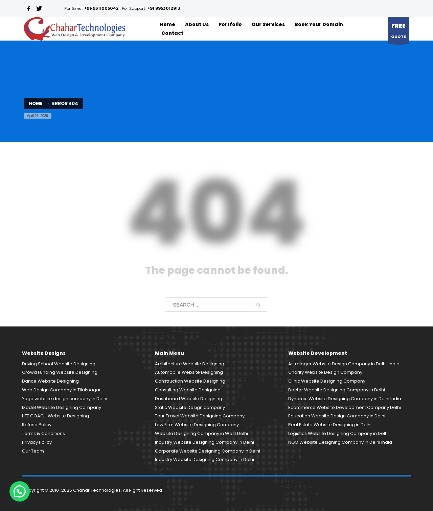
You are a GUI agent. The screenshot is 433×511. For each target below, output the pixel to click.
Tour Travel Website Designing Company (200, 416)
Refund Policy (36, 424)
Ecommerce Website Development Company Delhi (344, 407)
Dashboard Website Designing (188, 398)
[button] (19, 491)
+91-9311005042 (101, 8)
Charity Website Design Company (325, 372)
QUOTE (398, 32)
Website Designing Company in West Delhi (201, 433)
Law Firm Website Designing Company (197, 424)
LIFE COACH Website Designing (55, 416)
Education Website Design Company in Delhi (336, 416)
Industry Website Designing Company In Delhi (204, 442)
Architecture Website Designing (189, 364)
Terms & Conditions (43, 433)
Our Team (33, 451)
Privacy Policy (37, 442)
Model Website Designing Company (61, 407)
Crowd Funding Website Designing (59, 372)
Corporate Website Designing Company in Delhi (207, 451)
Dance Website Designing (50, 381)
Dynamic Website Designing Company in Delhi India (344, 398)
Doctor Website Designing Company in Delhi (336, 390)
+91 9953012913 (163, 8)
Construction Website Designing (190, 381)
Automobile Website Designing (189, 372)
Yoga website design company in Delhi (64, 398)
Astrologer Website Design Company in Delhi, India (344, 364)
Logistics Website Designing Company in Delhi (338, 433)
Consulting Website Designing (188, 390)
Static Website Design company (190, 407)
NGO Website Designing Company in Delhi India (340, 442)
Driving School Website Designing (58, 364)
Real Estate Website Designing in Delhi (329, 424)
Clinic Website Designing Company (326, 381)
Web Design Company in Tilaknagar (61, 390)
